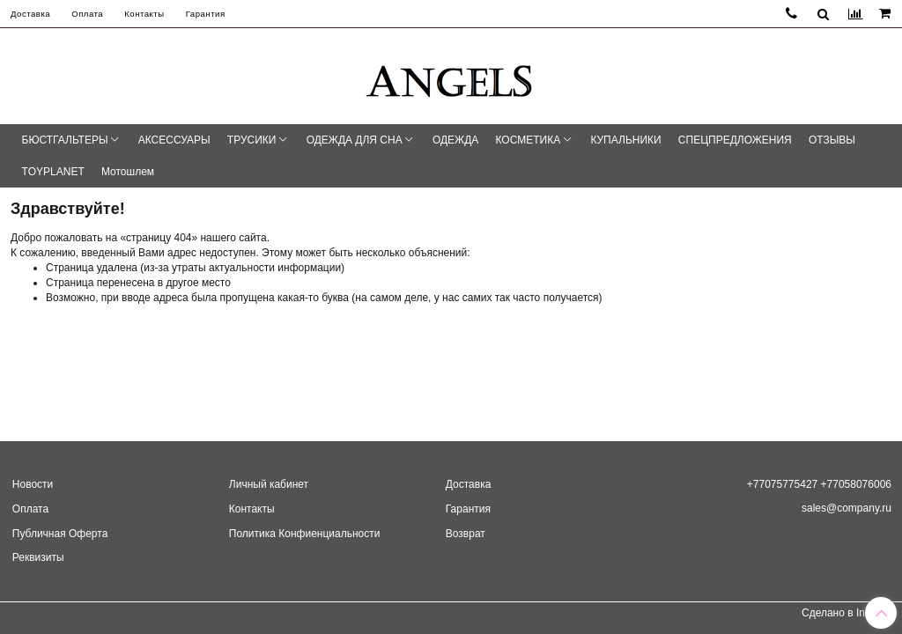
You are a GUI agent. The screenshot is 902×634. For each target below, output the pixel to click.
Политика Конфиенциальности (305, 533)
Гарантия (206, 13)
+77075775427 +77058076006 (819, 484)
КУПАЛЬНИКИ (625, 140)
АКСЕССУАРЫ (174, 140)
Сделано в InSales (846, 613)
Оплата (87, 13)
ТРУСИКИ (252, 140)
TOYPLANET (53, 172)
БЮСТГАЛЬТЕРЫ (65, 140)
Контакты (144, 13)
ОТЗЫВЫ (832, 140)
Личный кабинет (268, 484)
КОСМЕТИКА (528, 140)
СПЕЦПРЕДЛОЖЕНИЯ (735, 140)
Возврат (465, 533)
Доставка (30, 13)
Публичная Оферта (60, 533)
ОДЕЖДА (455, 140)
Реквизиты (38, 557)
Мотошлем (127, 172)
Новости (32, 484)
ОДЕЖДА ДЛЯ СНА (355, 140)
